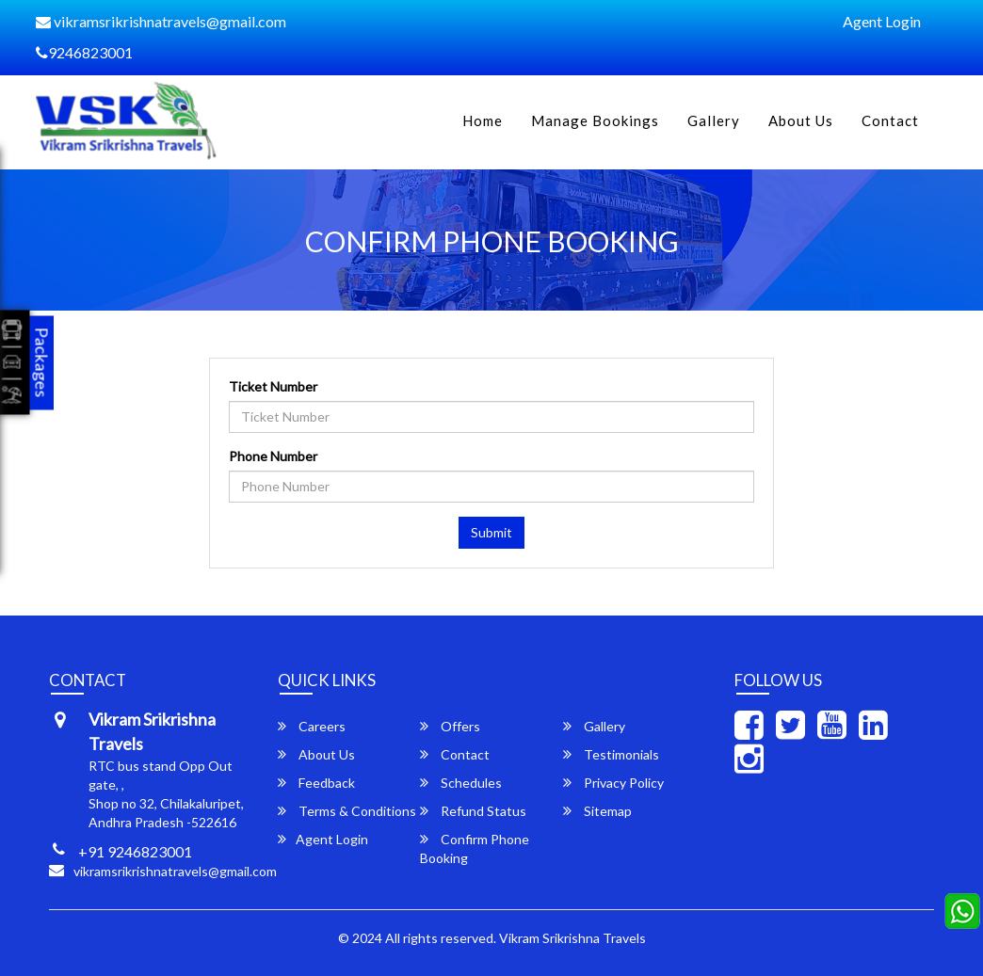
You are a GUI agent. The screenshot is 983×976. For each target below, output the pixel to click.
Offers (450, 726)
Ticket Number (273, 386)
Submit (491, 532)
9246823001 (84, 52)
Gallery (713, 120)
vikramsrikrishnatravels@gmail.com (161, 21)
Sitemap (597, 811)
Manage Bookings (595, 120)
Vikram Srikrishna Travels (572, 938)
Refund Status (473, 811)
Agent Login (882, 21)
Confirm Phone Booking (474, 848)
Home (482, 120)
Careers (312, 726)
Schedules (461, 783)
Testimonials (611, 754)
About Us (800, 120)
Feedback (316, 783)
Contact (890, 120)
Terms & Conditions (347, 811)
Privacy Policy (613, 783)
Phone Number (273, 456)
